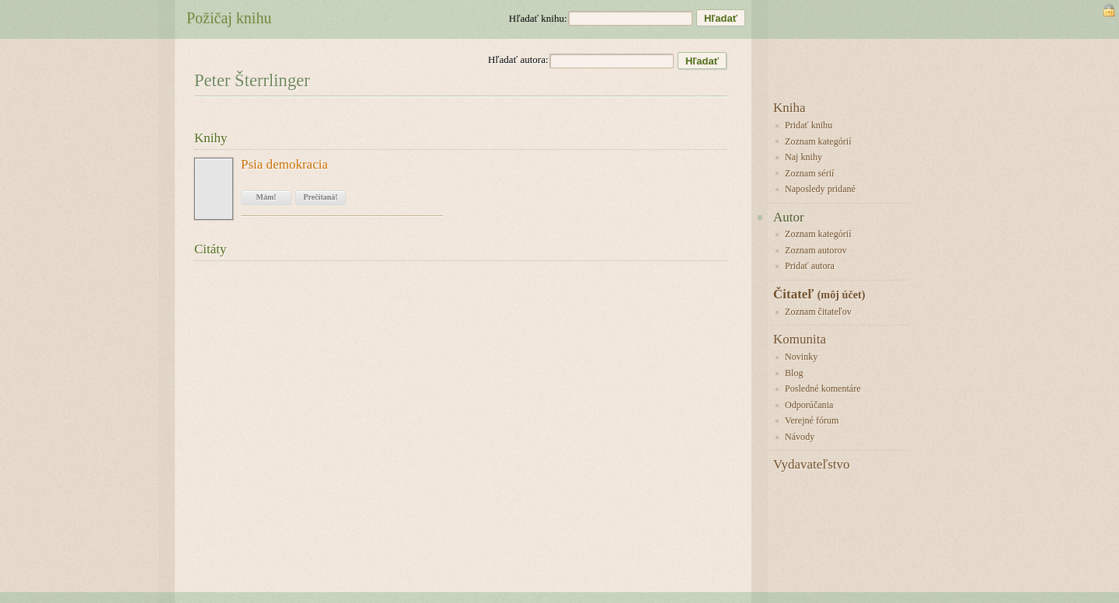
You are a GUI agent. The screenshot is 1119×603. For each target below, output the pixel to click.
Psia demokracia (284, 165)
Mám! (266, 197)
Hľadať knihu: (538, 18)
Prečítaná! (320, 197)
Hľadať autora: (518, 59)
